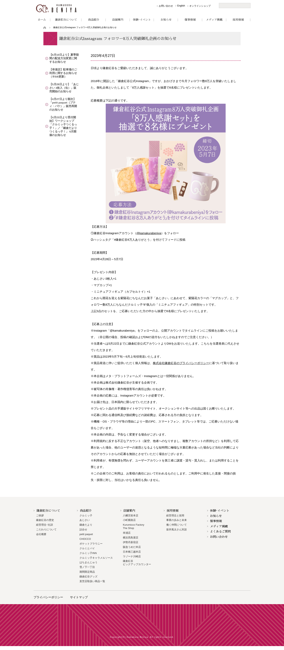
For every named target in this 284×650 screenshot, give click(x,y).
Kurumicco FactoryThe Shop (133, 526)
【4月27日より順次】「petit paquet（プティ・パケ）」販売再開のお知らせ (63, 105)
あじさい (84, 520)
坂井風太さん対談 (176, 529)
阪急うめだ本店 (132, 547)
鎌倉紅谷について (66, 19)
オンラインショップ (200, 6)
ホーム (42, 19)
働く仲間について (176, 524)
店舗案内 (117, 19)
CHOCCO (85, 538)
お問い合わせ (166, 6)
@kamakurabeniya (148, 233)
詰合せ (83, 529)
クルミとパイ (87, 548)
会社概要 (41, 534)
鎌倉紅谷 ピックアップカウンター (137, 562)
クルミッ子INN (88, 553)
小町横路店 (129, 520)
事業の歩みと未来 (176, 520)
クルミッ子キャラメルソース (96, 557)
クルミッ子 (85, 515)
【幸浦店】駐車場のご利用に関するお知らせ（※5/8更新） (64, 73)
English (181, 5)
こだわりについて (46, 529)
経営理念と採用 (175, 515)
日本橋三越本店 (132, 551)
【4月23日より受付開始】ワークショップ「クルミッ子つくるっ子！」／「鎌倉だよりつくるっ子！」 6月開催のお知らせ (63, 125)
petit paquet (86, 534)
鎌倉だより (85, 524)
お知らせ (166, 19)
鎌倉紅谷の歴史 (45, 520)
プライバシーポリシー (48, 597)
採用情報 (238, 19)
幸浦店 (127, 532)
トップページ (44, 27)
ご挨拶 (40, 515)
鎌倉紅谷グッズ (88, 576)
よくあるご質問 (220, 531)
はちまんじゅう (88, 562)
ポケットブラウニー (91, 543)
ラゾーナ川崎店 (132, 556)
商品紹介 (93, 19)
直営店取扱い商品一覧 (92, 581)
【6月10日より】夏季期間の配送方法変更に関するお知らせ (63, 58)
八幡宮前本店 (130, 515)
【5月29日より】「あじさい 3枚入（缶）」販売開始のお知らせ (63, 88)
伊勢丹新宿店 (130, 542)
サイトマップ (79, 597)
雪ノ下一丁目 (87, 567)
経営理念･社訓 (44, 524)
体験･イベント (142, 19)
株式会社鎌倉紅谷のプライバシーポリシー (181, 363)
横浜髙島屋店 (130, 537)
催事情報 (190, 19)
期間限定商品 (87, 571)
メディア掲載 (214, 19)
